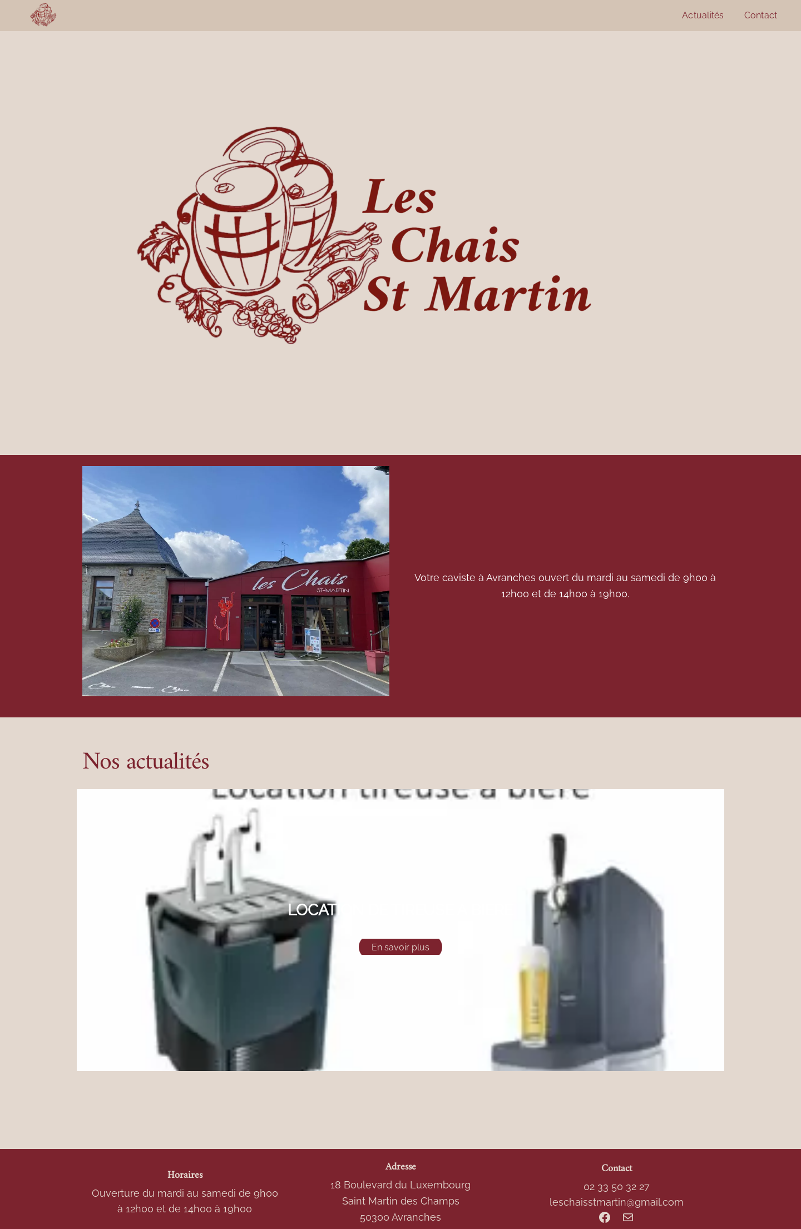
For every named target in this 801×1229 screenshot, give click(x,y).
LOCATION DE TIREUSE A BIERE (400, 910)
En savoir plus (400, 946)
